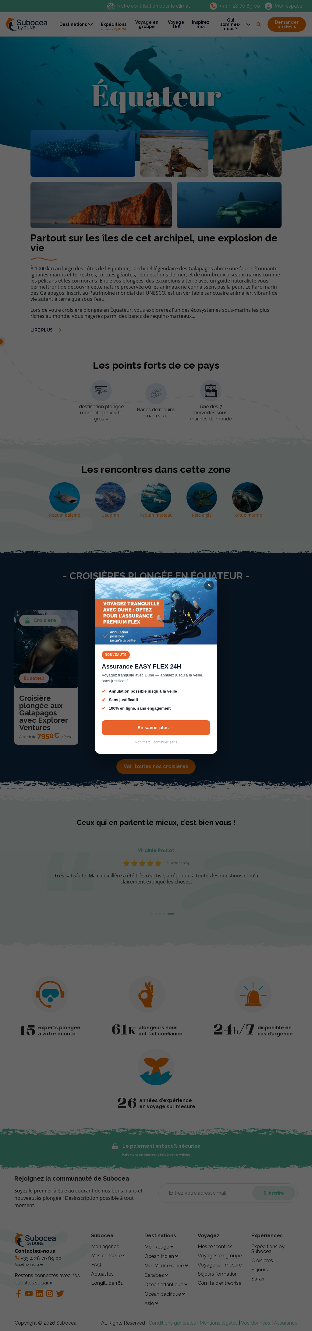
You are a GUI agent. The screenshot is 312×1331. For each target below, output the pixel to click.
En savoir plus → (156, 727)
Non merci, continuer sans (156, 742)
